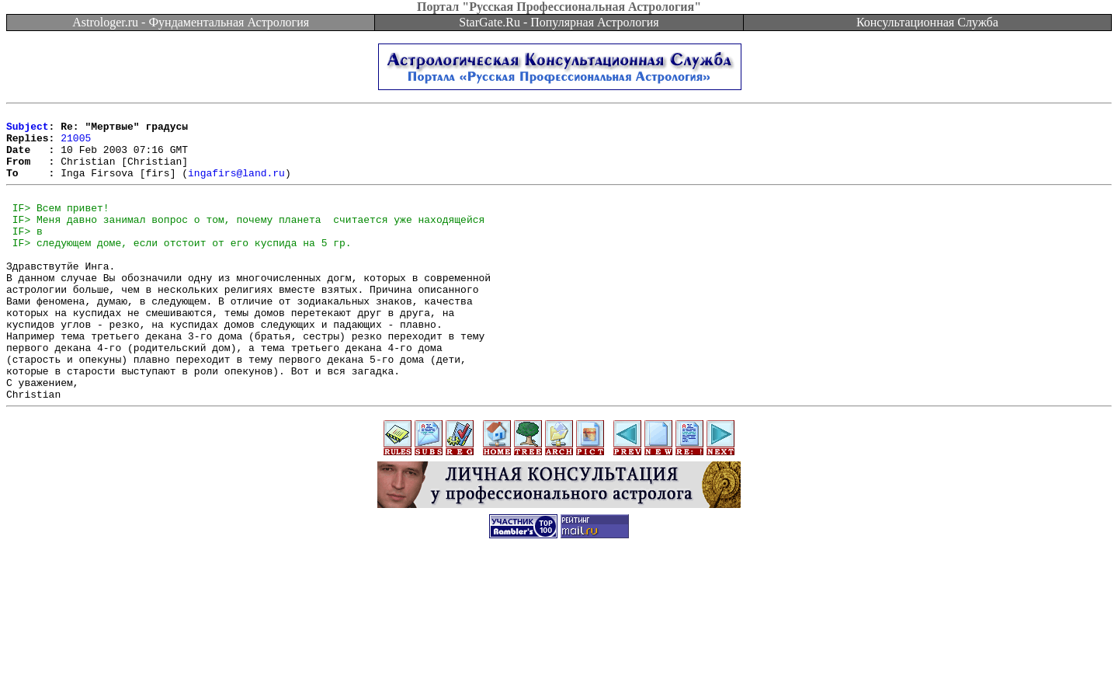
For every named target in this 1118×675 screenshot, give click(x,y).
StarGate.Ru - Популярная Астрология (558, 22)
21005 (76, 144)
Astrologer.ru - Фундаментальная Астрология (190, 22)
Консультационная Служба (927, 22)
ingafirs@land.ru (236, 186)
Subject (27, 130)
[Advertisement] (559, 640)
